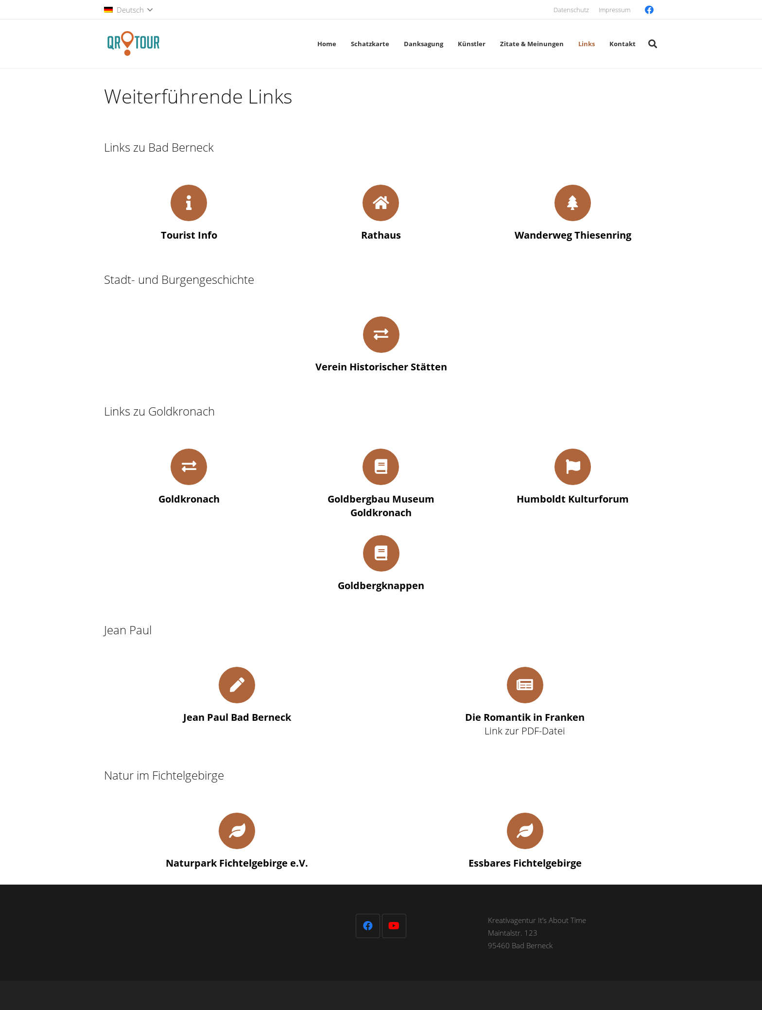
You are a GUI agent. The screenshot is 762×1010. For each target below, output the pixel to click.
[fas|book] (381, 467)
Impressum (614, 9)
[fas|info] (189, 203)
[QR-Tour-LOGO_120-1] (133, 44)
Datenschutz (571, 9)
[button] (128, 9)
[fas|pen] (237, 685)
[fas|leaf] (237, 831)
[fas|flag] (572, 467)
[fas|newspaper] (525, 685)
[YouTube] (394, 926)
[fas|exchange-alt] (381, 334)
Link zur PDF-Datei (525, 724)
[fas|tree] (572, 203)
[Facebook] (649, 9)
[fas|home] (381, 203)
